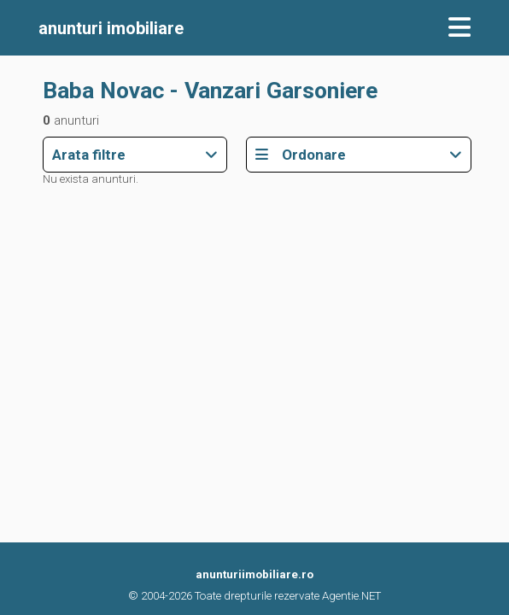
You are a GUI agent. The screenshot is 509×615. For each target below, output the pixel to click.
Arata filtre (135, 154)
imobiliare (111, 28)
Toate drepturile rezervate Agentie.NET (288, 595)
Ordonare (359, 154)
